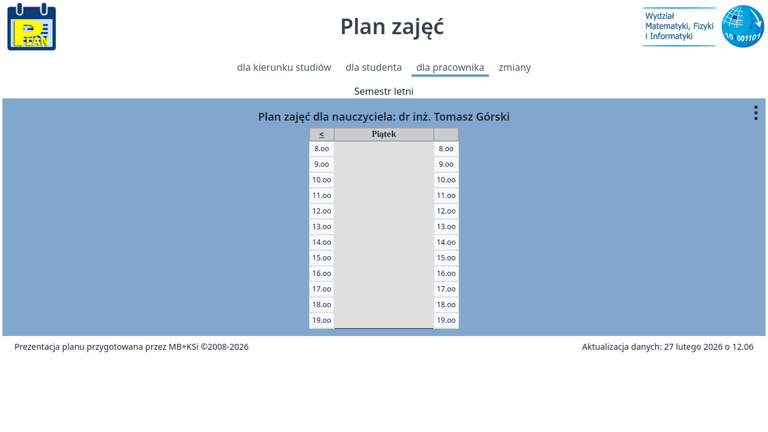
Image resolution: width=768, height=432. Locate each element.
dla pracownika (450, 67)
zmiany (515, 67)
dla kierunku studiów (284, 67)
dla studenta (374, 67)
